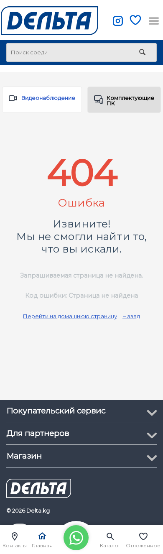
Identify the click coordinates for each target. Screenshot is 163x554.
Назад (131, 316)
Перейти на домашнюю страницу (70, 316)
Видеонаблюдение (42, 100)
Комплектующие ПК (124, 100)
